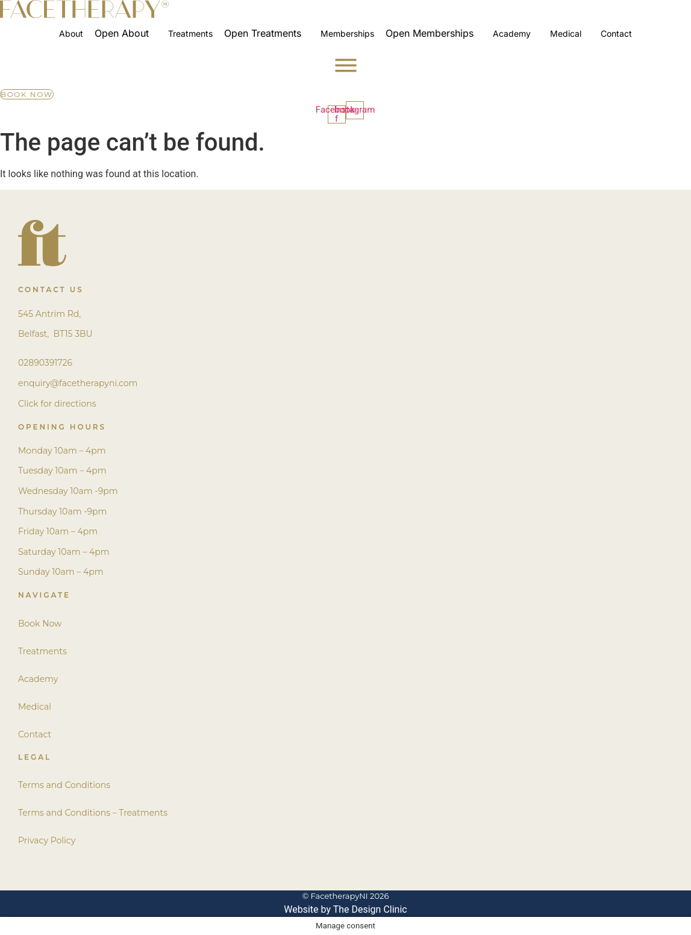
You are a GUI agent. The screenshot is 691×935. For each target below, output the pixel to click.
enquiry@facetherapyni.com (77, 383)
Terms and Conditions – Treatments (92, 812)
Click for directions (57, 403)
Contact (34, 734)
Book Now (39, 623)
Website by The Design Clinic (345, 909)
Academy (38, 679)
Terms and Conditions (64, 785)
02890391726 (45, 362)
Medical (34, 706)
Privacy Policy (46, 840)
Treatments (42, 651)
